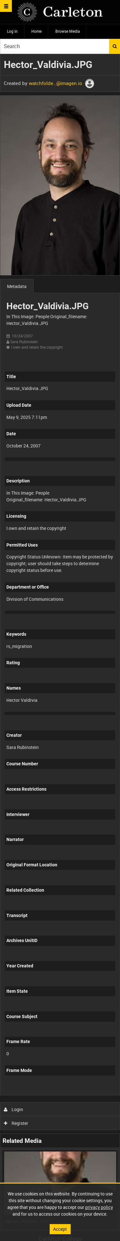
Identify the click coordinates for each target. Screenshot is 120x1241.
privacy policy (99, 1207)
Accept (60, 1229)
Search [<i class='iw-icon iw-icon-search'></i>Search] (115, 46)
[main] (60, 642)
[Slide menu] (6, 6)
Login (13, 1109)
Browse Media (67, 31)
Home (36, 31)
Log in (12, 31)
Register (16, 1123)
